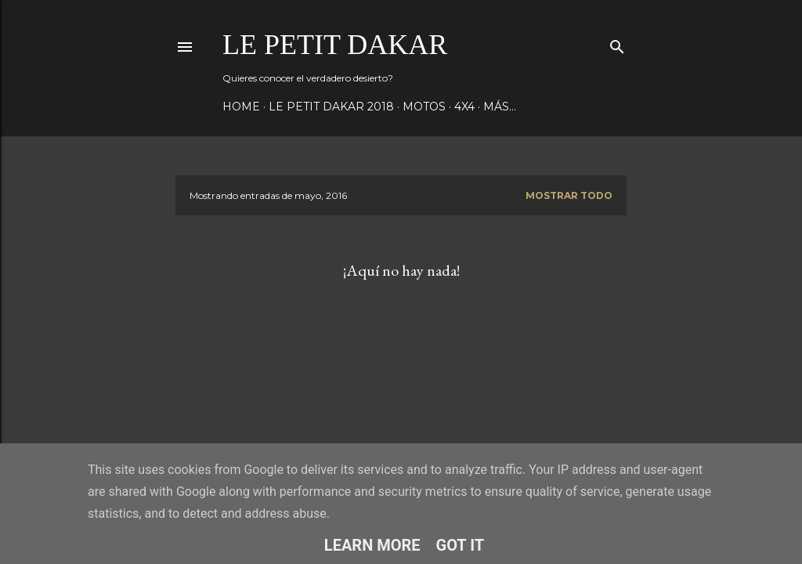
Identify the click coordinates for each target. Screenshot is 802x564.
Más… (499, 106)
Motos (424, 106)
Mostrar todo (569, 195)
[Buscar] (617, 43)
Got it (460, 545)
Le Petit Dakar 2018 (331, 106)
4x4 (464, 106)
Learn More (372, 545)
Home (241, 106)
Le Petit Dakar (334, 44)
